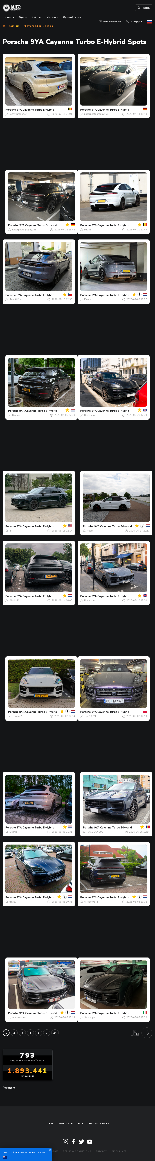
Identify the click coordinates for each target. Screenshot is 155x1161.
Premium (11, 26)
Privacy (101, 1151)
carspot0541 (91, 901)
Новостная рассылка (93, 1123)
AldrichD (14, 600)
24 (55, 1032)
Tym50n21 (90, 716)
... (46, 1032)
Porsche (10, 110)
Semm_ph (89, 1017)
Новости (9, 17)
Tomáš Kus (15, 299)
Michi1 (87, 229)
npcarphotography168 (96, 114)
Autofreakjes (19, 1017)
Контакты (66, 1123)
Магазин (52, 17)
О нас (50, 1123)
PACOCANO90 (95, 832)
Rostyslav (89, 415)
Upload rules (72, 17)
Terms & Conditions (77, 1151)
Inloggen (134, 21)
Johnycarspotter (18, 114)
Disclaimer (119, 1151)
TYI (11, 530)
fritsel (90, 530)
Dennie (16, 415)
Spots (23, 17)
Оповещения (110, 21)
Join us (37, 17)
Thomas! (17, 716)
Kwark (87, 299)
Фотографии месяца (38, 26)
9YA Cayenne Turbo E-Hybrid (35, 110)
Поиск (144, 8)
